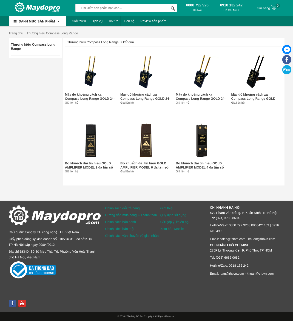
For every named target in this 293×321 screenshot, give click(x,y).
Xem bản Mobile (172, 229)
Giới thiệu (79, 21)
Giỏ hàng (268, 7)
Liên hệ (129, 21)
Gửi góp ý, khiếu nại (174, 222)
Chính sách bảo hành (120, 222)
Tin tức (113, 21)
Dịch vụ (97, 21)
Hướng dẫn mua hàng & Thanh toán (131, 215)
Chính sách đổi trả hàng (122, 208)
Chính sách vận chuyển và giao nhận (132, 236)
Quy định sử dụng (173, 215)
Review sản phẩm (153, 21)
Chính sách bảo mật (119, 229)
